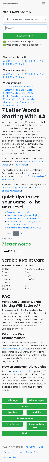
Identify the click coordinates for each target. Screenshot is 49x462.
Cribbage (12, 400)
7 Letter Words (26, 92)
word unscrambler (22, 371)
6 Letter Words (10, 92)
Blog (41, 446)
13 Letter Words (26, 102)
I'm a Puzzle (12, 424)
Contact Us (10, 457)
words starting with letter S (15, 187)
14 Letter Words (10, 105)
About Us (30, 446)
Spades (12, 412)
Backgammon (24, 418)
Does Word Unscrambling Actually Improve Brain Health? (24, 223)
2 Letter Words (10, 86)
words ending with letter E (21, 189)
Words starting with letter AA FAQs (24, 227)
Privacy (7, 452)
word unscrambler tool (13, 348)
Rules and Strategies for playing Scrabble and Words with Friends (23, 217)
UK (22, 234)
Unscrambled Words (37, 426)
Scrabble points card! (18, 212)
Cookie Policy (32, 452)
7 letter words (20, 164)
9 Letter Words (26, 96)
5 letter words (30, 161)
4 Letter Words (10, 89)
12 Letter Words (10, 102)
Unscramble (25, 36)
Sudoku (36, 412)
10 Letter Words (10, 99)
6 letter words (35, 176)
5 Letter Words (26, 89)
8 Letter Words (10, 96)
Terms (19, 452)
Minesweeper (36, 400)
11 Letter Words (26, 99)
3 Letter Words (26, 86)
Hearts (24, 406)
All (28, 234)
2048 (24, 433)
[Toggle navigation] (43, 3)
